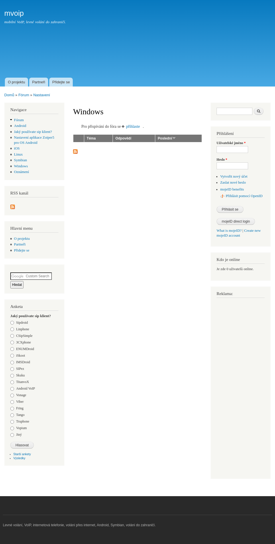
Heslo (222, 160)
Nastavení (41, 95)
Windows (21, 166)
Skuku (20, 375)
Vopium (21, 428)
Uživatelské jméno (231, 143)
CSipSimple (24, 336)
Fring (19, 408)
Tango (20, 415)
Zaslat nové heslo (233, 182)
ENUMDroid (25, 349)
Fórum (23, 95)
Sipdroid (22, 323)
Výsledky (19, 458)
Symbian (20, 160)
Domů (9, 95)
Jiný (19, 435)
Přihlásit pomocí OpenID (244, 196)
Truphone (22, 421)
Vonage (21, 395)
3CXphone (23, 342)
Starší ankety (22, 454)
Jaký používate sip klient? (33, 132)
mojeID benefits (232, 189)
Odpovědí (123, 138)
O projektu (16, 82)
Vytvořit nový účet (233, 176)
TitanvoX (22, 382)
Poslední (167, 138)
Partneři (38, 82)
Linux (18, 154)
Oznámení (21, 172)
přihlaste (133, 126)
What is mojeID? (229, 231)
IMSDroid (23, 362)
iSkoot (20, 355)
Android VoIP (25, 388)
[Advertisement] (166, 55)
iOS (17, 148)
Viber (19, 402)
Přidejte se (61, 82)
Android (20, 126)
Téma (91, 138)
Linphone (22, 329)
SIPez (20, 369)
